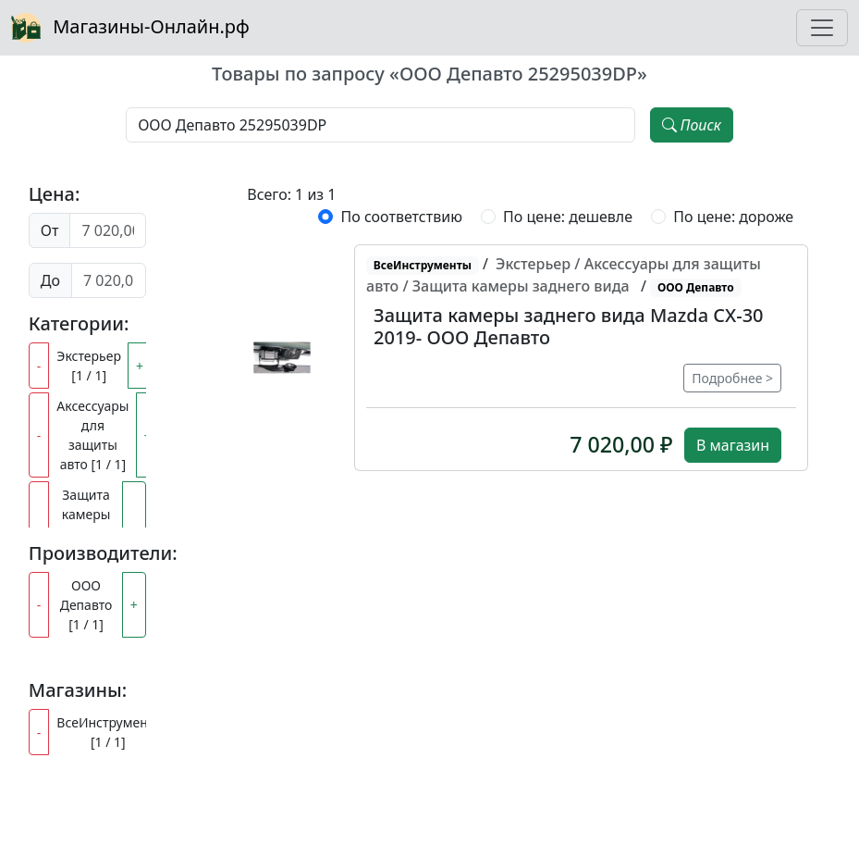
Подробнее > (732, 378)
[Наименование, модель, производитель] (380, 125)
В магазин (732, 445)
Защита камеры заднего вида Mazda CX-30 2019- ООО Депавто (568, 326)
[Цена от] (107, 230)
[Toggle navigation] (822, 27)
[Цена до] (108, 280)
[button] (282, 358)
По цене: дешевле (567, 216)
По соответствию (400, 216)
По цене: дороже (733, 216)
